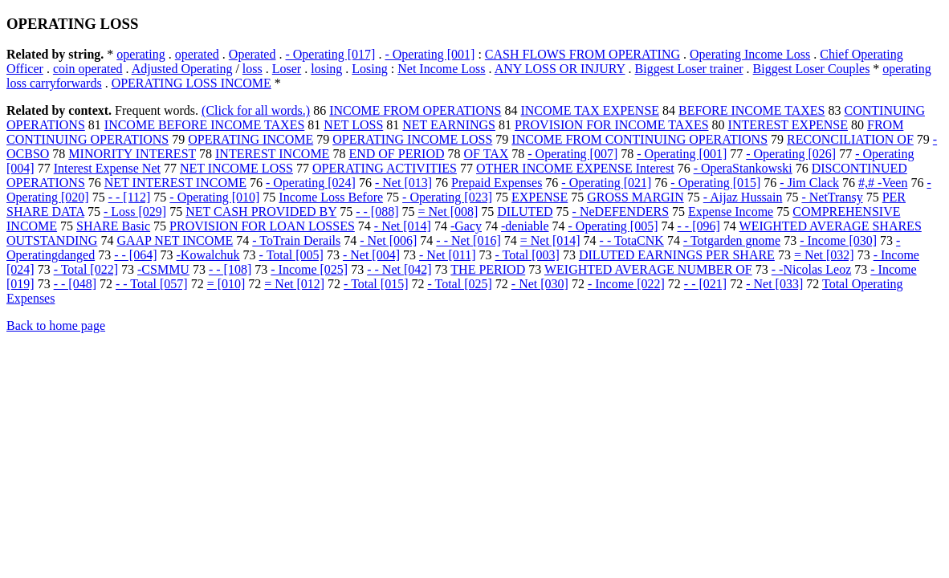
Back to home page (55, 325)
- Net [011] (447, 255)
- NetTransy (831, 197)
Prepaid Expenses (496, 182)
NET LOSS (353, 125)
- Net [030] (539, 284)
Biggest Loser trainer (689, 68)
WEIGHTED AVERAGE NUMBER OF (648, 269)
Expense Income (730, 211)
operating (140, 54)
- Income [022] (626, 284)
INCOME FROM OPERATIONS (415, 110)
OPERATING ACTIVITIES (384, 168)
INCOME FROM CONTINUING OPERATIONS (639, 139)
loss (252, 68)
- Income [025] (309, 269)
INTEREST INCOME (272, 154)
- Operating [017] (330, 54)
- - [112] (129, 197)
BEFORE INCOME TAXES (751, 110)
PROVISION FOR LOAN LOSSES (262, 226)
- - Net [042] (399, 269)
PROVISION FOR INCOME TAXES (612, 125)
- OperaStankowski (743, 168)
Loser (286, 68)
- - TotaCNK (632, 240)
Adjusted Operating (182, 68)
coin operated (88, 68)
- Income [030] (838, 240)
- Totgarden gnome (731, 240)
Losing (369, 68)
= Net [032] (824, 255)
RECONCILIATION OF (850, 139)
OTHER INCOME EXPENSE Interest (575, 168)
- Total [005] (291, 255)
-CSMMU (163, 269)
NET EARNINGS (448, 125)
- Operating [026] (791, 154)
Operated (252, 54)
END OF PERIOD (396, 154)
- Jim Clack (809, 182)
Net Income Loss (441, 68)
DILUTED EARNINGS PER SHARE (677, 255)
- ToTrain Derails (296, 240)
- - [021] (705, 284)
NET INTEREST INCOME (175, 182)
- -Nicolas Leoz (812, 269)
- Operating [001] (429, 54)
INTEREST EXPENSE (788, 125)
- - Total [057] (152, 284)
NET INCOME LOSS (236, 168)
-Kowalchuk (208, 255)
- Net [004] (371, 255)
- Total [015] (376, 284)
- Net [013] (403, 182)
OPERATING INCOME (250, 139)
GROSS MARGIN (635, 197)
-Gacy (466, 226)
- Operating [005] (613, 226)
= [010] (226, 284)
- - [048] (75, 284)
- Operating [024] (311, 182)
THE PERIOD (487, 269)
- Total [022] (86, 269)
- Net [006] (388, 240)
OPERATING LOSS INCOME (191, 83)
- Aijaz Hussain (743, 197)
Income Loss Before (331, 197)
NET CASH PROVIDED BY (260, 211)
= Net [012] (294, 284)
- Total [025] (459, 284)
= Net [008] (448, 211)
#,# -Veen (882, 182)
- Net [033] (774, 284)
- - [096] (699, 226)
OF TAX (486, 154)
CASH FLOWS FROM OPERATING (582, 54)
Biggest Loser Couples (811, 68)
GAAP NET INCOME (174, 240)
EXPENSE (539, 197)
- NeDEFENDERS (620, 211)
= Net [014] (550, 240)
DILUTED (524, 211)
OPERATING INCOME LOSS (412, 139)
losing (326, 68)
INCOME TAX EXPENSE (589, 110)
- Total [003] (527, 255)
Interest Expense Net (107, 168)
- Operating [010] (214, 197)
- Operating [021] (606, 182)
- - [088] (377, 211)
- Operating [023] (447, 197)
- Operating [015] (715, 182)
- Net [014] (402, 226)
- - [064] (135, 255)
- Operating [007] (572, 154)
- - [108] (230, 269)
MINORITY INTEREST (132, 154)
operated (197, 54)
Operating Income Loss (750, 54)
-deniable (525, 226)
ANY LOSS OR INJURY (560, 68)
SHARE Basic (113, 226)
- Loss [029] (135, 211)
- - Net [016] (468, 240)
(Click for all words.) (256, 110)
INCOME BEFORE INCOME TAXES (204, 125)
